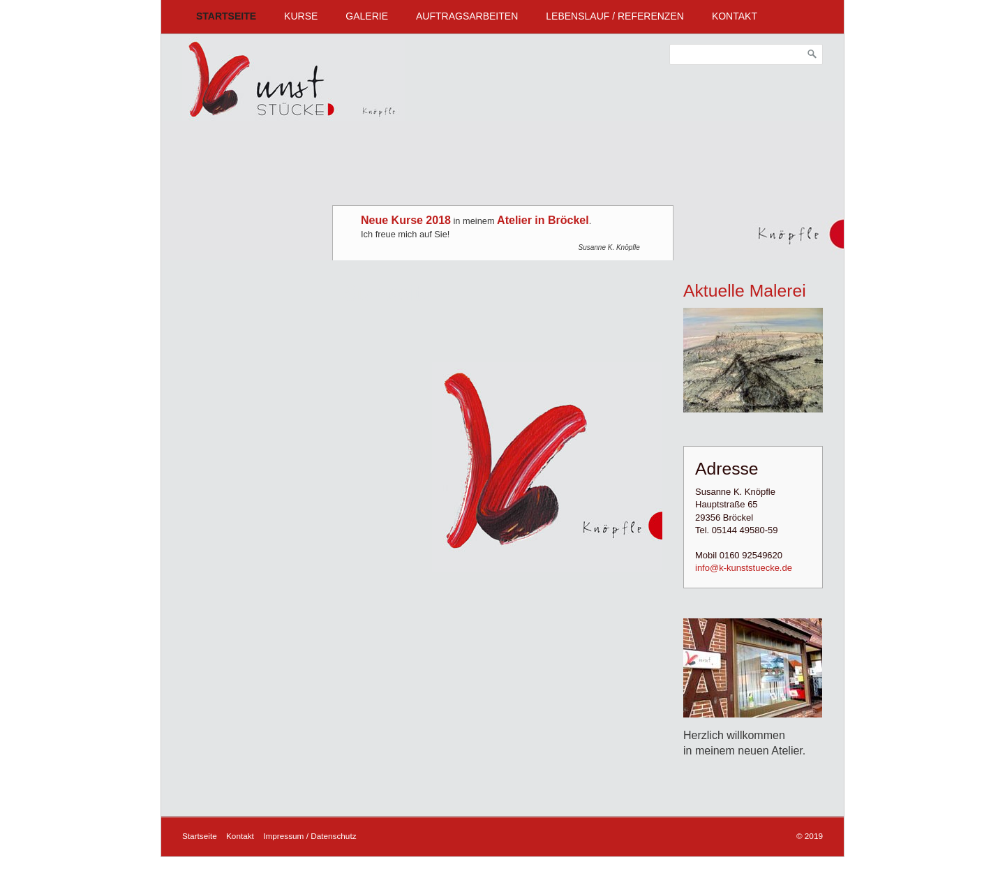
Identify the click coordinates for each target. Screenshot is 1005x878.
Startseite (226, 16)
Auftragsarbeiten (467, 16)
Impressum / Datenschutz (309, 835)
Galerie (366, 16)
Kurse (301, 16)
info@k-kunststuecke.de (743, 568)
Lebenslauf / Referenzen (615, 16)
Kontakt (734, 16)
